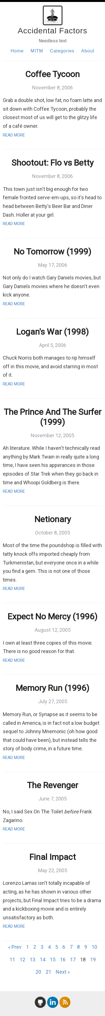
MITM (37, 50)
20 (38, 972)
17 (73, 959)
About (87, 50)
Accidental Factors (52, 30)
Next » (63, 972)
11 (12, 959)
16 (63, 959)
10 (94, 947)
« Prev (15, 947)
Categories (62, 50)
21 (48, 972)
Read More (14, 135)
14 (42, 959)
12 (22, 959)
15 (52, 959)
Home (17, 50)
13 (32, 959)
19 (93, 959)
